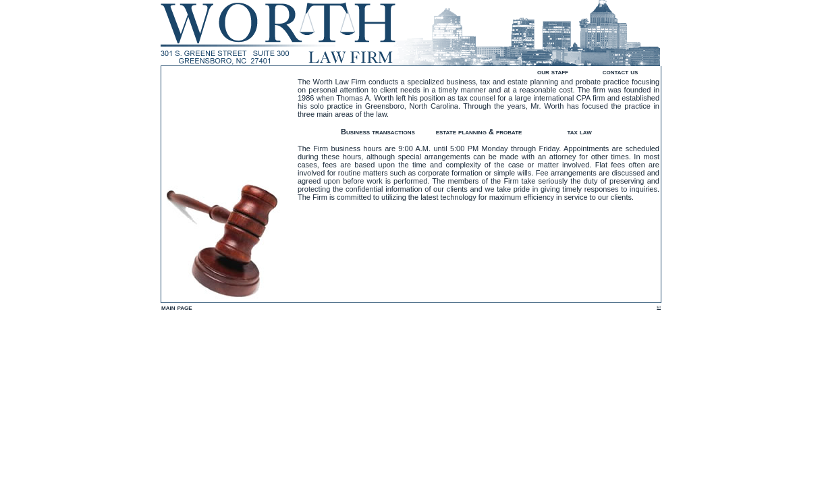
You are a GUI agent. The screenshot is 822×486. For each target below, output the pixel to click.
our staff (552, 72)
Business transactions (378, 132)
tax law (579, 132)
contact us (620, 72)
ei (659, 306)
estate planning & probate (479, 132)
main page (176, 307)
